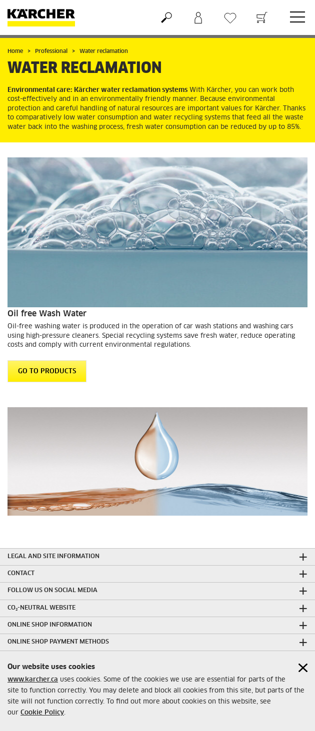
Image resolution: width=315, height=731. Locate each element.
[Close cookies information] (303, 668)
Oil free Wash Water (47, 314)
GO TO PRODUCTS (47, 371)
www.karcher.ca (33, 680)
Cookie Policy (42, 713)
